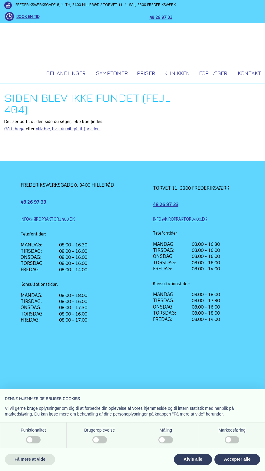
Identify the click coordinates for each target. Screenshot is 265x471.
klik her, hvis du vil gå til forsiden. (68, 129)
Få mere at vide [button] (30, 459)
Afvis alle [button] (193, 459)
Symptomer (112, 73)
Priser (146, 73)
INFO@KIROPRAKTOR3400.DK (48, 219)
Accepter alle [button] (237, 459)
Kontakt (249, 73)
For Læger (213, 73)
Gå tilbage (14, 129)
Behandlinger (65, 73)
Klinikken (177, 73)
